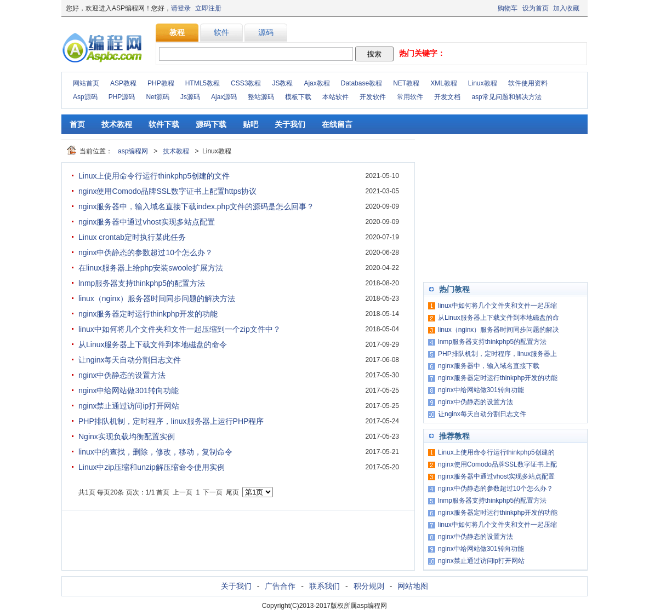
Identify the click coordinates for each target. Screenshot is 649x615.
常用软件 (410, 97)
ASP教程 (123, 83)
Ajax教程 (316, 83)
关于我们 (290, 124)
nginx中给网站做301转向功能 (128, 390)
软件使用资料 (528, 83)
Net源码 (157, 97)
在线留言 (337, 124)
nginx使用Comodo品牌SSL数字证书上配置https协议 (167, 191)
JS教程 (282, 83)
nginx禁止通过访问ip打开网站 (128, 405)
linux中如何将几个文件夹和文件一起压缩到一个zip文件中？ (179, 329)
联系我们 (324, 586)
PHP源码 (122, 97)
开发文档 (447, 97)
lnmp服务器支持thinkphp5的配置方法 (141, 283)
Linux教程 (482, 83)
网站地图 (412, 586)
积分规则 (369, 586)
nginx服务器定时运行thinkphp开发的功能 (148, 313)
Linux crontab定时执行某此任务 (132, 237)
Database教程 (361, 83)
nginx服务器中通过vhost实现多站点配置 (146, 221)
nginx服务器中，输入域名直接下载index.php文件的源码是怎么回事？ (196, 206)
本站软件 (335, 97)
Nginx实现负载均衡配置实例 (126, 436)
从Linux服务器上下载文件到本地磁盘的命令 (152, 344)
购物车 (507, 8)
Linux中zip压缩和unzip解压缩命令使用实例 (151, 467)
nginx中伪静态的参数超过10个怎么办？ (145, 252)
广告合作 (280, 586)
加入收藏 (566, 8)
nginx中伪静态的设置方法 (122, 375)
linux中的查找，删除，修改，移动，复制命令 (155, 451)
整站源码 (261, 97)
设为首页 (535, 8)
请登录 (181, 8)
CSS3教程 (246, 83)
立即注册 (208, 8)
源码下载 (211, 124)
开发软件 (373, 97)
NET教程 (406, 83)
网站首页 (86, 83)
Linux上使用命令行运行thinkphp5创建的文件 (154, 175)
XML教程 (443, 83)
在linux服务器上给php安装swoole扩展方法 (150, 267)
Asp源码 (85, 97)
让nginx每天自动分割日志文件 (129, 359)
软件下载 (164, 124)
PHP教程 (160, 83)
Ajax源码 (224, 97)
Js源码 (190, 97)
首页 (77, 124)
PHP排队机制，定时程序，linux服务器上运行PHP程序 (171, 421)
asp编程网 (133, 151)
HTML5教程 (202, 83)
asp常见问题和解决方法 (506, 97)
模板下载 (298, 97)
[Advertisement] (505, 208)
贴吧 (250, 124)
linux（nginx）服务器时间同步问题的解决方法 (156, 298)
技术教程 (116, 124)
